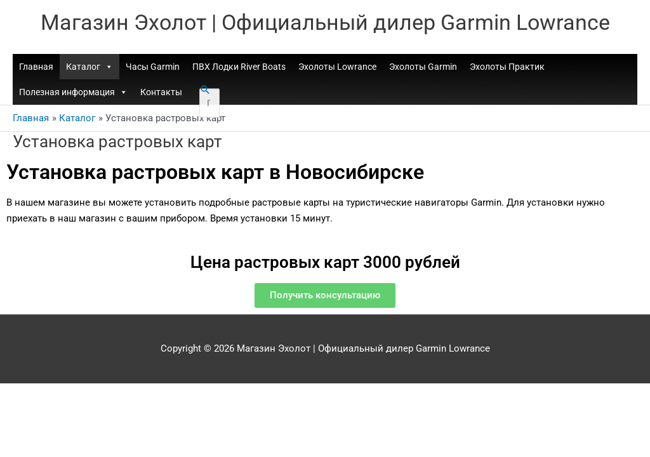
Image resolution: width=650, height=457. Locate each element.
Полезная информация (73, 93)
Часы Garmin (153, 68)
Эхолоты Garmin (423, 68)
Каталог (89, 68)
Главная (36, 68)
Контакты (161, 93)
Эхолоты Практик (507, 68)
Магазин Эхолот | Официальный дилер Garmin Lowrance (325, 23)
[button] (205, 90)
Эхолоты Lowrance (337, 68)
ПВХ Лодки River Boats (239, 68)
